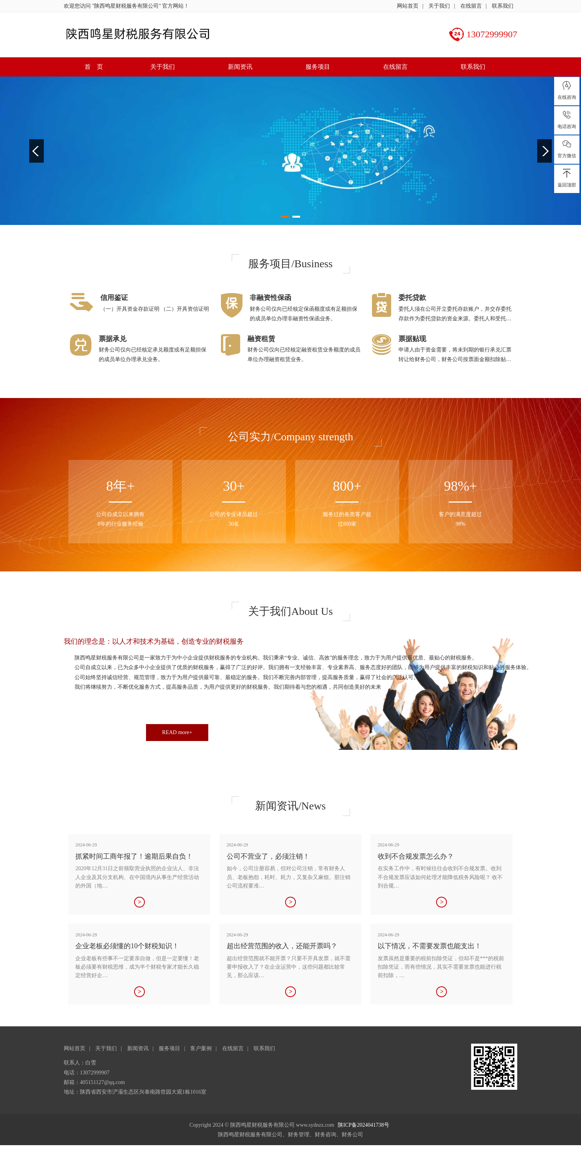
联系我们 (502, 6)
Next (544, 151)
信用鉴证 (114, 297)
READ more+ (177, 732)
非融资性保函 (270, 297)
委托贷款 (412, 297)
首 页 (94, 66)
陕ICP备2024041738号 (363, 1125)
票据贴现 (412, 339)
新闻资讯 (240, 66)
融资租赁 (261, 339)
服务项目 (317, 66)
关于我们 (439, 6)
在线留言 (471, 6)
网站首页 (407, 6)
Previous (36, 151)
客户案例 (201, 1048)
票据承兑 (112, 339)
